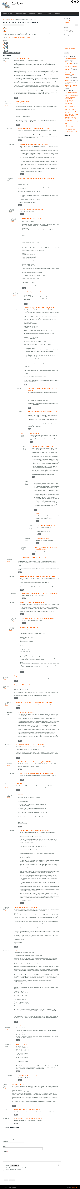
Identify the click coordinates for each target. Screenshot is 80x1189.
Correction (19, 784)
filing (15, 676)
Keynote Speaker (7, 13)
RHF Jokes (57, 13)
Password (66, 42)
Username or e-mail (68, 37)
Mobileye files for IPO (22, 102)
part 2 (35, 481)
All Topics (48, 13)
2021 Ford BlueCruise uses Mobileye (31, 209)
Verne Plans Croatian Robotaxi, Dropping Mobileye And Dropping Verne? (71, 97)
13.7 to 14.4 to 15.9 (22, 1044)
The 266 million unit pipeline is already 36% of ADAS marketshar (38, 762)
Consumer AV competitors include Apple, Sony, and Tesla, (34, 702)
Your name (5, 1130)
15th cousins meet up (69, 63)
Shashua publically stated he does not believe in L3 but (37, 773)
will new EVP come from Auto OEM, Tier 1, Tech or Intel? (39, 593)
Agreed (66, 77)
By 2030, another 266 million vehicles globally (34, 144)
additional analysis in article (46, 525)
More (77, 133)
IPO (15, 950)
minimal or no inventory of (26, 712)
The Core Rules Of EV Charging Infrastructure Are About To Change (70, 102)
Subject (4, 1146)
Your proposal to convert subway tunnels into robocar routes (71, 74)
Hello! (66, 61)
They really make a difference (71, 66)
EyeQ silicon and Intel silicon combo (25, 907)
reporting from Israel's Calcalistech (42, 446)
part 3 (37, 514)
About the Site (68, 20)
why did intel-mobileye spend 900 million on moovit (38, 618)
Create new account (69, 47)
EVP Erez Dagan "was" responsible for (32, 602)
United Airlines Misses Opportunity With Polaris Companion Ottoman (70, 106)
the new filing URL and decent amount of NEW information (36, 178)
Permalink (4, 61)
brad (11, 25)
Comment (5, 1151)
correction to (20, 1026)
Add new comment (15, 52)
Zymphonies (74, 1187)
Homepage (5, 1141)
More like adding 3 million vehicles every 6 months (39, 308)
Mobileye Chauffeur (18, 1084)
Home (4, 19)
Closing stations (68, 69)
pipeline (20, 794)
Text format (7, 1165)
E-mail (4, 1135)
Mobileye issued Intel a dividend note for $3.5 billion (34, 128)
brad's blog (12, 19)
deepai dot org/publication (22, 58)
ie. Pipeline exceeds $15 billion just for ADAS (30, 744)
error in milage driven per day (33, 292)
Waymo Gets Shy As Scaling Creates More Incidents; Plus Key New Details (71, 119)
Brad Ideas (17, 3)
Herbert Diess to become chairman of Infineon (28, 1118)
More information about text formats (51, 1165)
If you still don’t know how (70, 58)
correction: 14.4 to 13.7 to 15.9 (27, 1075)
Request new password (70, 48)
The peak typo (68, 82)
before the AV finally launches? (29, 627)
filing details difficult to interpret (23, 685)
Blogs (8, 19)
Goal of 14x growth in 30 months (32, 218)
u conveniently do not (42, 538)
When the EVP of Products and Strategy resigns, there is (37, 576)
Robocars (32, 13)
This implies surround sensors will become (27, 1110)
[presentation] (15, 1174)
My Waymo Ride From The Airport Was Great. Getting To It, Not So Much (71, 111)
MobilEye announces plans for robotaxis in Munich (19, 37)
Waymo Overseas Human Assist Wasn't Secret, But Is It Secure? (71, 127)
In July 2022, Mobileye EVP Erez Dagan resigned (33, 558)
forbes (4, 31)
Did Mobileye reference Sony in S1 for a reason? (35, 830)
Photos (40, 13)
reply (16, 97)
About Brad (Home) (21, 13)
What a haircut (34, 433)
